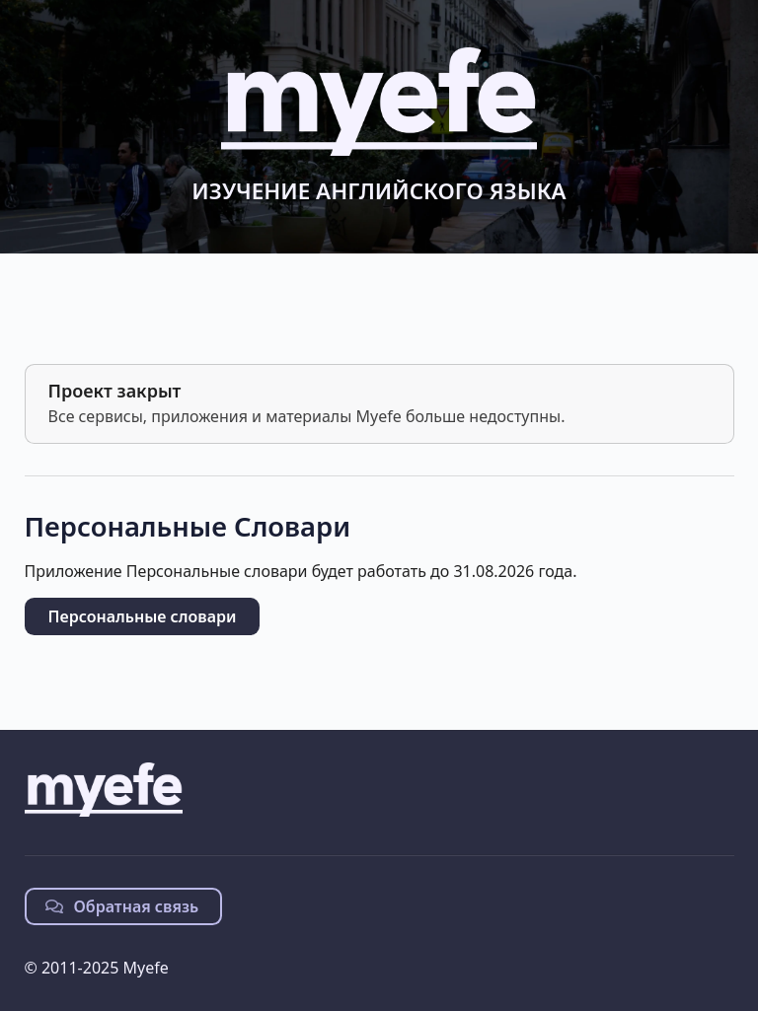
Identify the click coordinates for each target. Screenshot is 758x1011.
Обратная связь (122, 906)
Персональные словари (142, 616)
